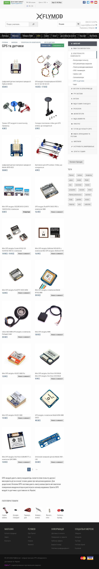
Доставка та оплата (68, 36)
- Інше (75, 84)
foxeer (87, 185)
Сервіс (46, 36)
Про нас (83, 36)
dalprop (71, 204)
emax (90, 190)
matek (79, 180)
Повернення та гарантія (59, 537)
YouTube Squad (80, 545)
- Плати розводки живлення (83, 67)
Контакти (93, 36)
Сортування (58, 45)
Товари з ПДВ (28, 36)
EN (32, 6)
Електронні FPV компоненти (77, 54)
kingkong (89, 175)
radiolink (87, 204)
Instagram (78, 537)
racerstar (78, 185)
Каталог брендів (76, 162)
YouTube (77, 541)
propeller (72, 190)
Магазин (15, 36)
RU (30, 6)
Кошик (70, 24)
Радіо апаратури (78, 118)
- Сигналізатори (78, 77)
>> (37, 469)
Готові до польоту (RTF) (81, 128)
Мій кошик (30, 2)
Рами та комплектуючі (80, 48)
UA (27, 6)
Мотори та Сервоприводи (81, 88)
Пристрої (75, 123)
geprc (71, 180)
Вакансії (31, 545)
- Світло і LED (77, 74)
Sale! (38, 36)
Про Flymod (31, 533)
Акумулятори (77, 113)
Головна (5, 36)
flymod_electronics (75, 195)
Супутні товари (78, 151)
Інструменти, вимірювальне (82, 146)
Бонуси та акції (56, 545)
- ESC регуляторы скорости (82, 64)
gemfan (78, 199)
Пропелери (76, 108)
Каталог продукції (10, 533)
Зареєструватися (16, 3)
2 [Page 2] (32, 469)
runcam (81, 190)
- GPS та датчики (78, 81)
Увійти (7, 2)
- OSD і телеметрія (79, 70)
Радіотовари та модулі (80, 103)
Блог (55, 36)
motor (87, 199)
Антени (75, 98)
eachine (87, 195)
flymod (71, 175)
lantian (80, 175)
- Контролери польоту (80, 60)
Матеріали (76, 141)
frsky (70, 199)
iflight (86, 180)
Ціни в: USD (43, 2)
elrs (79, 204)
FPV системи (77, 93)
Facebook (78, 548)
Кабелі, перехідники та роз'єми (80, 135)
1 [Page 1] (28, 469)
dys (70, 185)
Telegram (78, 533)
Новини (30, 541)
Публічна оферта (57, 541)
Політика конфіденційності (60, 548)
